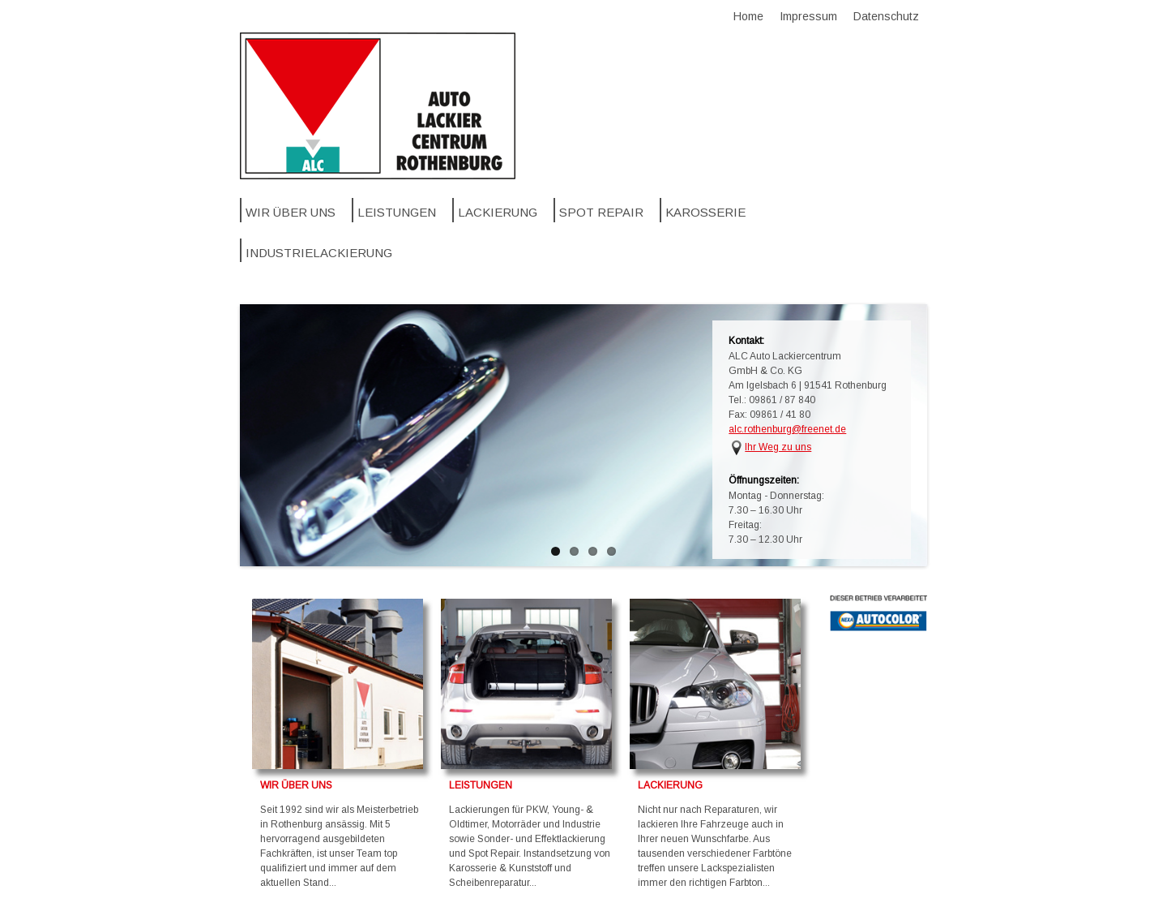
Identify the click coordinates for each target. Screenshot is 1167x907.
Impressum (808, 16)
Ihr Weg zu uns (778, 447)
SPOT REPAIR (601, 212)
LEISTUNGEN (480, 785)
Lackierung (497, 212)
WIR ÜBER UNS (296, 785)
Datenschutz (886, 16)
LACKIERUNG (670, 785)
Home (748, 16)
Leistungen (396, 212)
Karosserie (705, 212)
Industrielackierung (319, 253)
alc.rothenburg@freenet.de (787, 429)
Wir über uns (291, 212)
